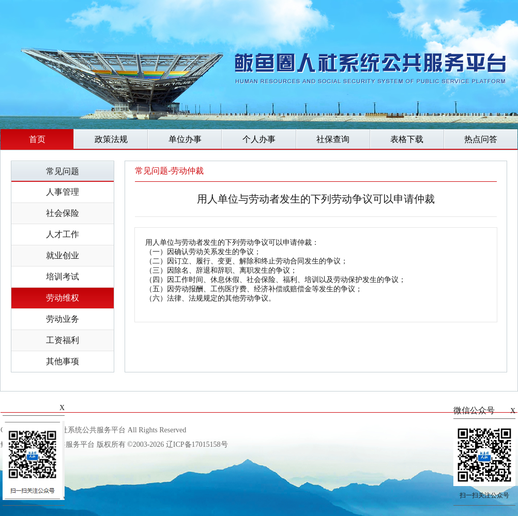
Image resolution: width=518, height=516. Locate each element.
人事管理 (62, 191)
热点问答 (480, 139)
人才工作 (62, 234)
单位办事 (185, 139)
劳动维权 (62, 297)
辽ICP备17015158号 (197, 444)
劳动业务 (62, 319)
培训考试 (62, 276)
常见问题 (62, 171)
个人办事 (259, 139)
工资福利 (62, 340)
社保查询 (332, 139)
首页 (37, 139)
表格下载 (406, 139)
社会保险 (62, 213)
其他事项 (62, 361)
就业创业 (62, 255)
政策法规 (111, 139)
